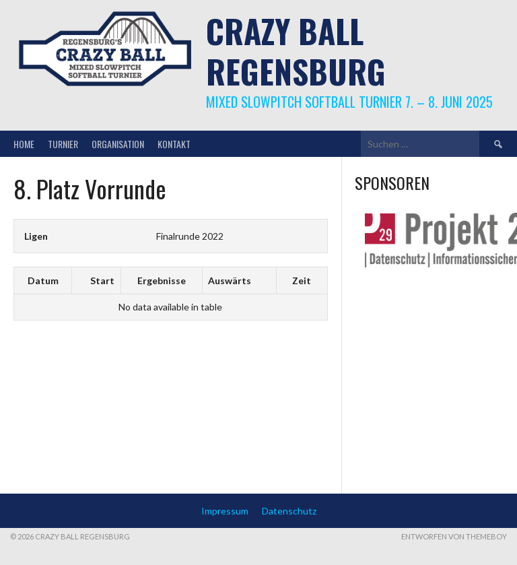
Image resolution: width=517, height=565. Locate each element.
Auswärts (229, 280)
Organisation (118, 144)
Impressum (224, 511)
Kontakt (174, 144)
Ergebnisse (161, 280)
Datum (43, 280)
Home (23, 144)
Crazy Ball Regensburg (296, 51)
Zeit (301, 280)
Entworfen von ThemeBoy (454, 536)
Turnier (63, 144)
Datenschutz (289, 511)
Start (102, 280)
